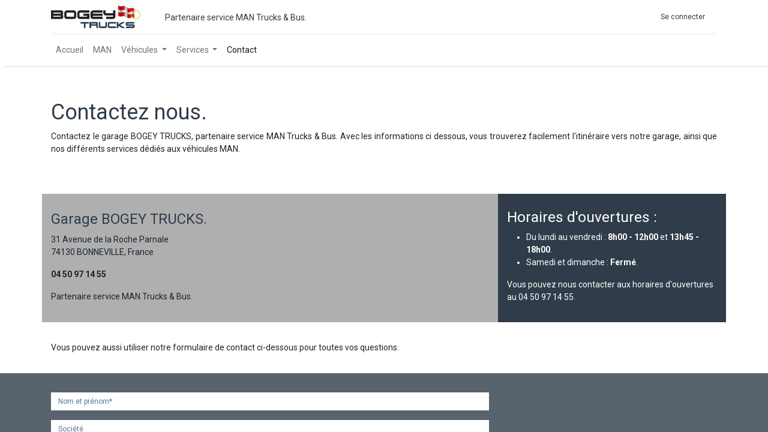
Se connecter (683, 17)
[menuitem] (69, 50)
